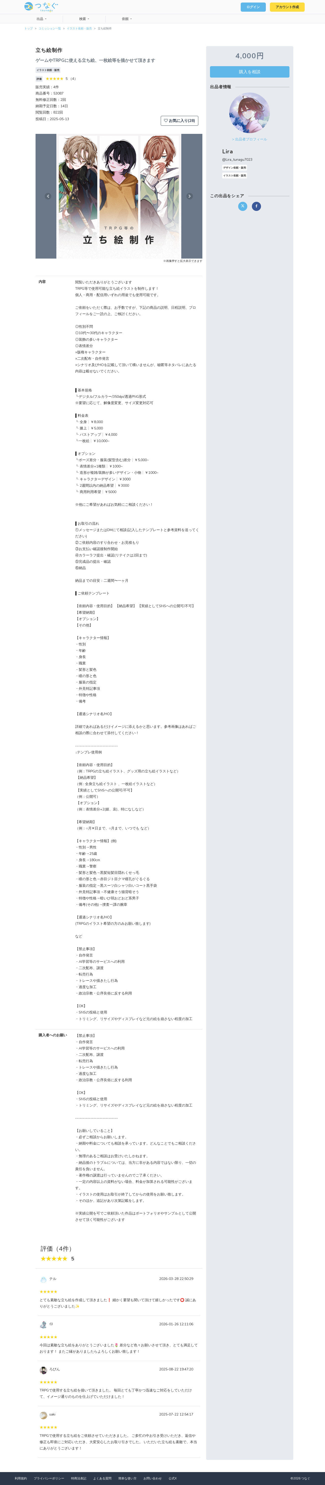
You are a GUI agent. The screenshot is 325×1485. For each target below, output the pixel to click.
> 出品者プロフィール (249, 139)
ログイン (252, 7)
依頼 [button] (125, 19)
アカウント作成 (287, 7)
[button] (48, 196)
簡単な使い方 (127, 1478)
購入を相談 (250, 72)
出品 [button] (40, 19)
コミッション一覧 (50, 28)
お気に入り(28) (179, 120)
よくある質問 (102, 1478)
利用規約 (21, 1478)
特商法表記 (78, 1478)
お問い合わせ (152, 1478)
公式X (173, 1478)
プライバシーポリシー (49, 1478)
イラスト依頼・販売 (79, 28)
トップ (28, 28)
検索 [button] (83, 19)
